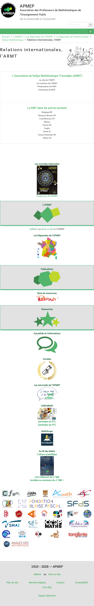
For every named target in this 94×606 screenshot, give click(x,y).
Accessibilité (81, 582)
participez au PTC (47, 425)
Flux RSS (47, 587)
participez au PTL (47, 421)
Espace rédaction (47, 595)
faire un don (47, 229)
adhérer (37, 574)
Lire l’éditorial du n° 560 (47, 477)
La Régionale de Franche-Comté (72, 36)
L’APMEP (17, 36)
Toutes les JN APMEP (47, 196)
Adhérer (34, 229)
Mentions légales (37, 582)
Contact (60, 582)
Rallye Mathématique (12, 40)
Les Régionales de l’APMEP (39, 36)
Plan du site (12, 582)
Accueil (5, 36)
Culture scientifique (47, 454)
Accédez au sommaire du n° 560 (46, 480)
